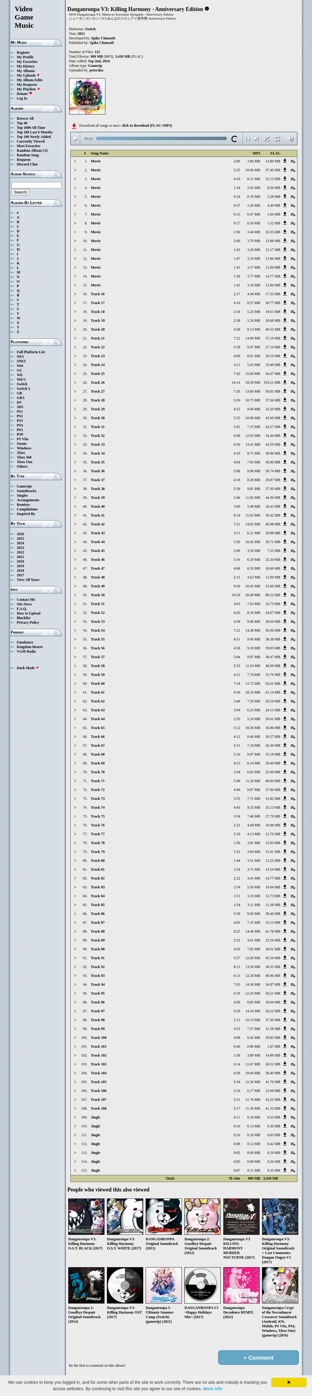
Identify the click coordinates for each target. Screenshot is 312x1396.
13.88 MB (272, 241)
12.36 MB (252, 1082)
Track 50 (98, 595)
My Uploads (28, 75)
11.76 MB (253, 1099)
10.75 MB (252, 400)
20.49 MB (252, 595)
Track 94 (98, 984)
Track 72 (98, 790)
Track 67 (98, 745)
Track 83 (98, 887)
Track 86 (98, 914)
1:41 (237, 267)
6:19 (237, 993)
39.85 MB (272, 648)
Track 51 (98, 604)
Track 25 (98, 374)
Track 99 (98, 1029)
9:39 (237, 692)
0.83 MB (273, 1135)
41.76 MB (272, 1082)
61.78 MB (272, 931)
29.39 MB (252, 382)
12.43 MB (252, 993)
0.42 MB (273, 1144)
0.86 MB (253, 1046)
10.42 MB (252, 542)
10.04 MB (252, 1073)
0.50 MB (253, 223)
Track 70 (98, 772)
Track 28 (98, 400)
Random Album (29, 150)
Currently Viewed (30, 141)
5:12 (237, 728)
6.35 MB (253, 568)
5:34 (237, 1082)
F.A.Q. (22, 609)
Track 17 (98, 303)
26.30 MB (272, 745)
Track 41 (98, 515)
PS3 (20, 421)
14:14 (236, 382)
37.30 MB (272, 489)
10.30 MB (252, 728)
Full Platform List (31, 352)
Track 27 (98, 391)
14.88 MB (272, 1055)
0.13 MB (253, 1126)
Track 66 (98, 736)
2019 (20, 566)
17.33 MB (272, 294)
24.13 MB (272, 710)
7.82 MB (253, 949)
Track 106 (98, 1091)
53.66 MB (272, 586)
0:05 (237, 1153)
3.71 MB (253, 869)
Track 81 (98, 869)
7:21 (237, 524)
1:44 (237, 860)
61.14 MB (272, 692)
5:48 (237, 781)
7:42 (237, 374)
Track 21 (98, 338)
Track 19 (98, 320)
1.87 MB (273, 1046)
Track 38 (98, 489)
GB (19, 393)
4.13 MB (253, 834)
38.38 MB (272, 639)
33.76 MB (272, 675)
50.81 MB (272, 391)
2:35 (237, 719)
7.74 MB (253, 675)
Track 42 (98, 524)
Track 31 (98, 427)
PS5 (20, 430)
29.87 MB (272, 480)
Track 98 (98, 1020)
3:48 (237, 701)
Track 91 (98, 958)
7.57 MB (253, 1029)
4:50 (237, 949)
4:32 (237, 409)
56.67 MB (272, 374)
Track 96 (98, 1002)
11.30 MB (253, 1108)
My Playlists (28, 89)
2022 (20, 552)
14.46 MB (252, 931)
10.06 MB (252, 170)
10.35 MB (272, 232)
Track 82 (98, 878)
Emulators (25, 642)
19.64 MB (272, 887)
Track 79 (98, 852)
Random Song (28, 155)
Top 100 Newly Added (34, 137)
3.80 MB (253, 161)
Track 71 (98, 781)
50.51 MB (272, 1064)
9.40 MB (253, 639)
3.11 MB (253, 905)
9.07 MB (253, 790)
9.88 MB (253, 471)
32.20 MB (272, 409)
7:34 (237, 683)
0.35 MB (273, 1170)
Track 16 (98, 294)
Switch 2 (23, 388)
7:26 (237, 391)
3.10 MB (253, 285)
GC (19, 370)
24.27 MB (272, 427)
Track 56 (98, 648)
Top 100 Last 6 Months (35, 132)
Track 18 (98, 312)
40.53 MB (272, 329)
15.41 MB (272, 852)
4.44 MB (253, 294)
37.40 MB (272, 170)
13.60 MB (252, 391)
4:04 (237, 462)
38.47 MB (272, 657)
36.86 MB (272, 728)
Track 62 (98, 701)
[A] (45, 150)
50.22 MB (272, 1011)
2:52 (237, 940)
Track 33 (98, 444)
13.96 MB (272, 258)
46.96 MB (272, 976)
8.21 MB (253, 179)
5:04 (237, 657)
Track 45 (98, 551)
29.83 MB (272, 1037)
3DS (20, 407)
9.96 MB (253, 621)
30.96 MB (272, 453)
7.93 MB (253, 462)
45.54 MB (272, 958)
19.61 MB (272, 312)
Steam (22, 443)
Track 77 (98, 834)
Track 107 (98, 1099)
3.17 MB (253, 267)
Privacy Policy (28, 622)
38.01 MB (272, 949)
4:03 (237, 604)
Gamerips (24, 486)
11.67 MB (253, 1064)
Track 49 (98, 586)
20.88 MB (272, 533)
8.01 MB (253, 356)
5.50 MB (253, 887)
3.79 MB (253, 241)
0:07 (237, 1170)
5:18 (237, 347)
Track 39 (98, 497)
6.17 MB (253, 1091)
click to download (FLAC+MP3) (147, 125)
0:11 (237, 1117)
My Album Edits (30, 80)
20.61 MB (272, 719)
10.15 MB (252, 1020)
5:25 (237, 170)
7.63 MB (253, 604)
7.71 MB (253, 798)
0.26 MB (253, 1135)
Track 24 (98, 365)
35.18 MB (272, 754)
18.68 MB (272, 320)
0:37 (237, 205)
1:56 (237, 843)
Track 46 (98, 559)
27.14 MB (272, 347)
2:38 (237, 320)
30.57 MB (272, 736)
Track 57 (98, 657)
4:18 (237, 480)
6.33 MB (253, 559)
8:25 (237, 931)
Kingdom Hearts (30, 647)
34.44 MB (272, 435)
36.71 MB (272, 542)
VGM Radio (26, 651)
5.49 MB (253, 506)
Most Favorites (28, 146)
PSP (20, 434)
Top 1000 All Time (31, 127)
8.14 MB (253, 763)
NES (20, 356)
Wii (19, 375)
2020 (20, 561)
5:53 (237, 666)
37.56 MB (272, 400)
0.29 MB (273, 1153)
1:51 (237, 896)
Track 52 (98, 613)
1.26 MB (253, 205)
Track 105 (98, 1082)
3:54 (237, 816)
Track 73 (98, 798)
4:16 (237, 179)
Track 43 (98, 533)
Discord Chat (27, 164)
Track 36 (98, 471)
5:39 (237, 489)
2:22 (237, 825)
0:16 (237, 1135)
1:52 (237, 852)
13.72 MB (252, 683)
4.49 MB (273, 205)
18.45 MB (252, 586)
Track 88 (98, 931)
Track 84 (98, 896)
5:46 (237, 497)
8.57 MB (253, 303)
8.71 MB (253, 453)
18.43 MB (272, 506)
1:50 (237, 232)
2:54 (237, 887)
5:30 (237, 400)
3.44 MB (253, 232)
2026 (20, 534)
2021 (20, 557)
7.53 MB (273, 551)
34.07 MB (272, 613)
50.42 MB (272, 515)
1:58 (237, 276)
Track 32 (98, 435)
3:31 (237, 745)
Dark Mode (28, 668)
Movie (96, 161)
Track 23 (98, 356)
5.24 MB (253, 320)
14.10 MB (252, 1011)
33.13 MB (272, 922)
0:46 (237, 1046)
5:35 (237, 418)
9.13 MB (253, 329)
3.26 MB (253, 250)
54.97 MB (272, 984)
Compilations (27, 509)
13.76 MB (272, 834)
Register (23, 52)
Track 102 (98, 1055)
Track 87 (98, 922)
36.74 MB (272, 471)
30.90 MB (272, 462)
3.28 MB (273, 196)
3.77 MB (253, 276)
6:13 (237, 976)
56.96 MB (272, 630)
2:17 (237, 294)
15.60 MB (252, 374)
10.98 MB (252, 418)
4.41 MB (253, 878)
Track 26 (98, 382)
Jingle (95, 1117)
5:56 (237, 542)
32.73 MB (272, 604)
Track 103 (98, 1064)
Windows (24, 448)
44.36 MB (272, 497)
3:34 (237, 772)
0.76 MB (253, 196)
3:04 (237, 710)
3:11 (237, 365)
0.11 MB (253, 1170)
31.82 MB (272, 798)
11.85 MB (253, 497)
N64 (20, 366)
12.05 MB (252, 435)
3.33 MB (253, 258)
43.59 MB (272, 444)
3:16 (237, 559)
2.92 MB (253, 188)
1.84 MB (273, 214)
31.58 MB (272, 1029)
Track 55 (98, 639)
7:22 (237, 338)
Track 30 (98, 418)
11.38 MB (273, 905)
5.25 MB (253, 312)
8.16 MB (253, 613)
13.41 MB (252, 444)
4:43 (237, 807)
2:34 (237, 312)
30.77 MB (272, 303)
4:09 (237, 356)
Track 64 (98, 719)
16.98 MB (272, 825)
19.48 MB (272, 365)
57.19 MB (272, 338)
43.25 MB (272, 1099)
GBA (21, 398)
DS (19, 402)
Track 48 (98, 577)
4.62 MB (253, 577)
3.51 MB (253, 860)
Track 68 (98, 754)
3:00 (237, 506)
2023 (20, 548)
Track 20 (98, 329)
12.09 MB (252, 958)
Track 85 (98, 905)
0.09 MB (253, 1153)
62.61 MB (272, 683)
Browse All (25, 118)
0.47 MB (253, 214)
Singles (22, 495)
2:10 (237, 834)
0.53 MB (273, 1117)
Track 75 (98, 816)
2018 (20, 570)
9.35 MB (253, 807)
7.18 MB (253, 745)
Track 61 (98, 692)
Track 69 (98, 763)
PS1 (20, 411)
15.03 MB (272, 843)
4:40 (237, 790)
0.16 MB (253, 1117)
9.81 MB (253, 489)
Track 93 (98, 976)
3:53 (237, 1029)
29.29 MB (272, 701)
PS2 (20, 416)
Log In (22, 98)
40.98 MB (272, 524)
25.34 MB (272, 559)
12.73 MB (272, 896)
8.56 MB (273, 188)
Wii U (21, 379)
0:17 (237, 223)
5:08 (237, 471)
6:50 (237, 444)
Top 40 (22, 123)
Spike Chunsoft (103, 38)
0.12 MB (253, 1144)
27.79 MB (272, 816)
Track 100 (98, 1037)
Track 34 (98, 453)
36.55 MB (272, 967)
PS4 (20, 425)
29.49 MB (272, 763)
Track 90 (98, 949)
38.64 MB (272, 621)
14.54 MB (272, 869)
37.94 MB (272, 790)
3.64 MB (253, 852)
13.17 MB (272, 250)
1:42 (237, 285)
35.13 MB (272, 807)
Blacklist (23, 618)
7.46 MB (253, 816)
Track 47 (98, 568)
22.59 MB (272, 940)
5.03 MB (253, 365)
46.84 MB (272, 781)
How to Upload (28, 613)
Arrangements (28, 500)
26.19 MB (272, 356)
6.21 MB (253, 533)
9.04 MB (253, 409)
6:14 (237, 515)
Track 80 (98, 860)
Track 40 (98, 506)
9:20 (237, 586)
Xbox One (25, 462)
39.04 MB (272, 1002)
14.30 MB (252, 984)
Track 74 (98, 807)
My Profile (25, 57)
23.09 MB (272, 1091)
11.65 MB (253, 515)
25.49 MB (272, 772)
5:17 (237, 1108)
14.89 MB (272, 161)
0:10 (237, 1126)
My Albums (26, 71)
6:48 (237, 435)
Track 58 (98, 666)
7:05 (237, 984)
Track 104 (98, 1073)
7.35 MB (253, 922)
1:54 (237, 869)
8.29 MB (253, 480)
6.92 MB (253, 772)
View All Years (28, 580)
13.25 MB (272, 860)
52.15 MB (272, 179)
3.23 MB (253, 896)
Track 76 (98, 825)
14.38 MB (252, 630)
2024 (20, 543)
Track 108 (98, 1108)
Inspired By (26, 514)
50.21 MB (272, 993)
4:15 (237, 763)
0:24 (237, 196)
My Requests (27, 84)
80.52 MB (272, 595)
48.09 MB (272, 666)
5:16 (237, 754)
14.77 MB (272, 276)
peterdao (96, 70)
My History (26, 66)
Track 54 (98, 630)
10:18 (236, 595)
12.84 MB (272, 285)
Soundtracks (27, 491)
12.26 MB (252, 976)
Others (22, 466)
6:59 (237, 1011)
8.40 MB (253, 736)
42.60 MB (272, 418)
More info (212, 1388)
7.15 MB (253, 427)
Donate (24, 94)
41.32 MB (272, 1108)
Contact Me (26, 599)
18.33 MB (252, 692)
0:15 (237, 214)
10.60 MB (272, 568)
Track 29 (98, 409)
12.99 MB (272, 267)
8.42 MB (253, 1037)
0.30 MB (273, 1126)
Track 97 (98, 1011)
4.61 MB (253, 940)
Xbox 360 (24, 457)
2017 (20, 575)
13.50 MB (252, 967)
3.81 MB (253, 843)
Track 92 (98, 967)
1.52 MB (273, 223)
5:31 (237, 1099)
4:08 (237, 568)
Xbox (21, 453)
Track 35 (98, 462)
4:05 (237, 922)
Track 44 (98, 542)
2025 (20, 538)
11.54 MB (253, 666)
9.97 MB (253, 347)
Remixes (23, 504)
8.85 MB (253, 1002)
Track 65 (98, 728)
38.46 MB (272, 1073)
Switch (22, 384)
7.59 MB (253, 701)
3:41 (237, 427)
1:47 (237, 258)
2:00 (237, 161)
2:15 (237, 577)
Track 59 (98, 675)
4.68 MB (253, 825)
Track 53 (98, 621)
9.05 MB (253, 914)
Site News (24, 604)
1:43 (237, 250)
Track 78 (98, 843)
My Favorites (27, 62)
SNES (21, 361)
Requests (24, 160)
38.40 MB (272, 914)
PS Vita (22, 439)
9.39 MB (253, 648)
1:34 (237, 188)
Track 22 (98, 347)
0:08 (237, 1144)
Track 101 (98, 1046)
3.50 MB (253, 551)
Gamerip (95, 65)
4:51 (237, 639)
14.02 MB (252, 524)
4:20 (237, 613)
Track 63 (98, 710)
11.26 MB (253, 781)
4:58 (237, 329)
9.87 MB (253, 657)
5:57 (237, 958)
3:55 (237, 798)
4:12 (237, 675)
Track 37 (98, 480)
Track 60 (98, 683)
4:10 (237, 453)
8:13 (237, 967)
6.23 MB (253, 710)
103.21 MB (272, 382)
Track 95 (98, 993)
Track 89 (98, 940)
